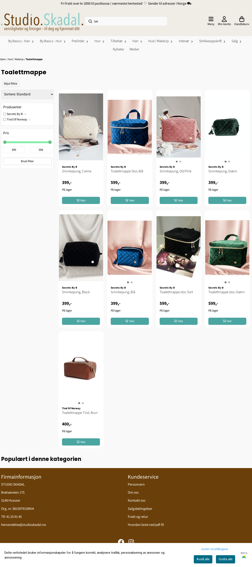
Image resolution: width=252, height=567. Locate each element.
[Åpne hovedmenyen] (211, 21)
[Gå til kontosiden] (224, 21)
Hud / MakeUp (16, 59)
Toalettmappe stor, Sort (176, 292)
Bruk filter (27, 161)
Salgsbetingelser (140, 508)
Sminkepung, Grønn (222, 171)
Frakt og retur (138, 516)
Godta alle (226, 559)
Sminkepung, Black (76, 292)
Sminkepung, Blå (123, 292)
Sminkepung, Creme (76, 171)
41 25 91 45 (14, 516)
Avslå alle (203, 559)
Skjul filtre (10, 83)
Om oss (133, 492)
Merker (134, 49)
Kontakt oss (136, 500)
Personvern (136, 484)
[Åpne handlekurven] (242, 21)
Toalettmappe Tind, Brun (80, 412)
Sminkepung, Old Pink (175, 171)
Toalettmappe (34, 59)
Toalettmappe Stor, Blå (127, 171)
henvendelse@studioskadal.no (23, 524)
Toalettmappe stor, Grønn (226, 292)
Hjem (3, 59)
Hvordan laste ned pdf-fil (146, 524)
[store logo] (42, 21)
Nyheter (118, 49)
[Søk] (126, 21)
